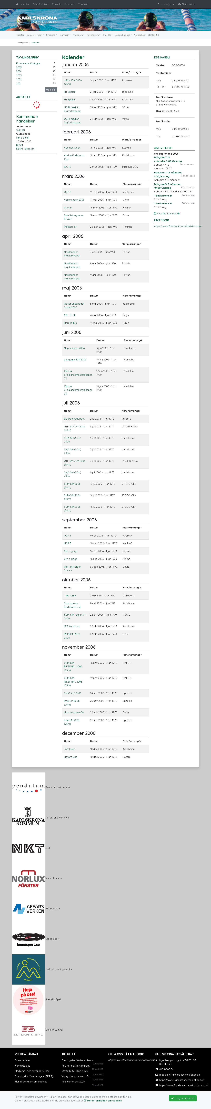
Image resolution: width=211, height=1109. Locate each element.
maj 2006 (72, 288)
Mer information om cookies (31, 1081)
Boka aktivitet (22, 1060)
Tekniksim (64, 35)
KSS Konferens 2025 (73, 1081)
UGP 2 (67, 192)
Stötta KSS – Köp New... (74, 1070)
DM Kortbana (71, 626)
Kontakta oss (22, 1065)
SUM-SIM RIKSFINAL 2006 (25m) (73, 666)
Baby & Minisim (40, 4)
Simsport (69, 4)
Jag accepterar (182, 1098)
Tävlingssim (93, 35)
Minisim (68, 207)
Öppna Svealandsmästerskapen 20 (78, 374)
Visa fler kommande (167, 213)
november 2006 (79, 647)
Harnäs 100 (70, 322)
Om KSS (107, 35)
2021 (18, 83)
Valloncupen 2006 (74, 199)
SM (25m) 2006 (72, 693)
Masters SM (71, 226)
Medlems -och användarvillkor (32, 1070)
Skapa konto (186, 4)
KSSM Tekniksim (25, 148)
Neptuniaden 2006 (74, 348)
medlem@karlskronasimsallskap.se (179, 1074)
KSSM (19, 145)
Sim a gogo (71, 551)
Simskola (56, 4)
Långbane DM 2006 (75, 359)
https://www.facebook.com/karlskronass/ (178, 226)
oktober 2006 (76, 580)
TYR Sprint (70, 595)
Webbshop (139, 35)
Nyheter (20, 35)
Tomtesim (69, 749)
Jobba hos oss (122, 35)
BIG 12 (67, 166)
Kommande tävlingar (28, 63)
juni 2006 (71, 332)
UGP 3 (67, 535)
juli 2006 (71, 403)
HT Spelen (70, 91)
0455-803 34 (166, 1069)
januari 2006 (75, 64)
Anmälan (25, 4)
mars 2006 (73, 176)
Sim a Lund (22, 137)
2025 (19, 67)
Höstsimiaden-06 (73, 712)
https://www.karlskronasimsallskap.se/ (181, 1079)
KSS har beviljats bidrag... (75, 1065)
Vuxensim (83, 4)
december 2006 (78, 733)
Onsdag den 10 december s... (78, 1060)
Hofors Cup (70, 756)
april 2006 (72, 236)
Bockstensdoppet (74, 418)
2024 (19, 71)
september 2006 (79, 520)
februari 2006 (76, 132)
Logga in (169, 4)
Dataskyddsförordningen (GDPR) (34, 1076)
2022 (19, 79)
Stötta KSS (153, 35)
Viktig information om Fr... (75, 1076)
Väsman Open (72, 147)
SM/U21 (20, 130)
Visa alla (50, 89)
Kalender (35, 42)
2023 (19, 75)
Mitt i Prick (70, 315)
